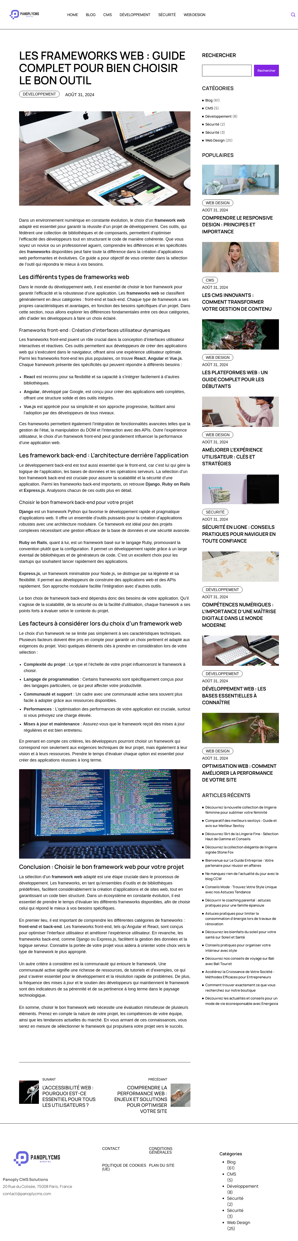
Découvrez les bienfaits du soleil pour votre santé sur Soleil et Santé (240, 934)
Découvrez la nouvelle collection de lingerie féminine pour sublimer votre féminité (241, 810)
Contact (111, 1149)
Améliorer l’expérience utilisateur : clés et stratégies (232, 456)
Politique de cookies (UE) (124, 1167)
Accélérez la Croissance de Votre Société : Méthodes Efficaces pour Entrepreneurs (239, 974)
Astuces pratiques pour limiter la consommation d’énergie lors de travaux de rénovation (240, 918)
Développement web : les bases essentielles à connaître (234, 695)
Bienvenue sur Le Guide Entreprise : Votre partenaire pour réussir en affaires (239, 863)
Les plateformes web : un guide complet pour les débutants (235, 379)
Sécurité (167, 14)
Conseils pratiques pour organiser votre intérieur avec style (238, 948)
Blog (90, 14)
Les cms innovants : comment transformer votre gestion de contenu (237, 302)
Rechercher (219, 55)
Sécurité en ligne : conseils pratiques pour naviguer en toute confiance (239, 534)
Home (72, 14)
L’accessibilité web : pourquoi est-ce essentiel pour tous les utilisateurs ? (69, 1096)
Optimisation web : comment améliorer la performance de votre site (239, 773)
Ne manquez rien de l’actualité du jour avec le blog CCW (242, 876)
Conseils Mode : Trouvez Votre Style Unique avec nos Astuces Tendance (241, 889)
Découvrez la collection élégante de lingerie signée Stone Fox (241, 850)
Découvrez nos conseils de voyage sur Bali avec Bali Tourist (239, 961)
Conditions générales (160, 1150)
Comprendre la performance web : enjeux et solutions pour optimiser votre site (140, 1099)
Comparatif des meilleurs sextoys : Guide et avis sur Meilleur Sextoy (241, 823)
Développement (135, 14)
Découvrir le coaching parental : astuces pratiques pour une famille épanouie (238, 903)
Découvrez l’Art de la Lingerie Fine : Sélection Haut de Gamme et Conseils (241, 836)
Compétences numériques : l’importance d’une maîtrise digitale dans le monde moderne (239, 614)
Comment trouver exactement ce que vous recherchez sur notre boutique (240, 988)
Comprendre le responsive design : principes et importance (237, 224)
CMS (107, 14)
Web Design (194, 14)
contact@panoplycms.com (27, 1193)
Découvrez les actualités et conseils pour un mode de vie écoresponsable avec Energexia (241, 1001)
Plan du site (161, 1165)
